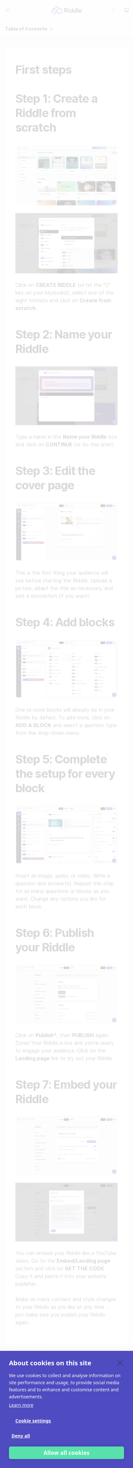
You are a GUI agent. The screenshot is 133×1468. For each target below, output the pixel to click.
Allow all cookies (67, 1452)
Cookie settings (33, 1421)
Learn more (21, 1405)
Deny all (21, 1436)
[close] (120, 1362)
